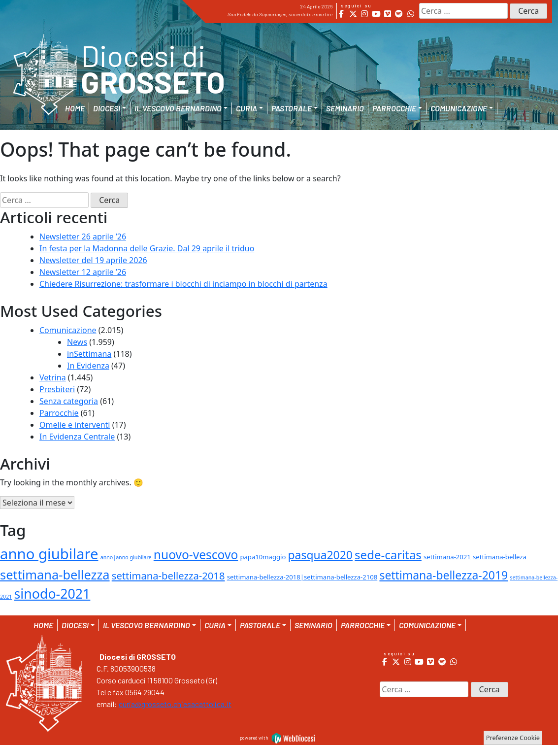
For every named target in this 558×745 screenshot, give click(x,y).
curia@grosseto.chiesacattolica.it (175, 704)
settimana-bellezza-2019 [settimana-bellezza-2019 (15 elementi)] (443, 575)
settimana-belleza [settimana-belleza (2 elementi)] (499, 556)
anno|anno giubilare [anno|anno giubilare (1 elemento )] (126, 557)
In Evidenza (88, 365)
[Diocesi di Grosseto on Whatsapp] (410, 14)
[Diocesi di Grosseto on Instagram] (364, 14)
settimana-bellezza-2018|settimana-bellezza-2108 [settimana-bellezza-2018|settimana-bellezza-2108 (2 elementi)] (302, 577)
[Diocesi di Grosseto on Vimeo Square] (387, 14)
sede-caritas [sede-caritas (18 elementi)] (388, 554)
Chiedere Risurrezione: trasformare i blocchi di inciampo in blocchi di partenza (183, 283)
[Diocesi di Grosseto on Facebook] (341, 14)
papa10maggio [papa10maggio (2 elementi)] (263, 556)
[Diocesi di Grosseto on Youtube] (376, 14)
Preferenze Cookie (513, 737)
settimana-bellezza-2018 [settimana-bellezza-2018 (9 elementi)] (168, 575)
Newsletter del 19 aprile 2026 (93, 260)
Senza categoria (68, 401)
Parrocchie (59, 412)
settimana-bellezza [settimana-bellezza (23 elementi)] (55, 574)
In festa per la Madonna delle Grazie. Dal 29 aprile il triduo (146, 248)
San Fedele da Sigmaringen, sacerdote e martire (280, 14)
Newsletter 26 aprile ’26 (82, 236)
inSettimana (89, 353)
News (77, 342)
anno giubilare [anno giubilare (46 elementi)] (49, 554)
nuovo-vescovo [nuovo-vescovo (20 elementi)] (196, 554)
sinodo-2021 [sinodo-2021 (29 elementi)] (52, 593)
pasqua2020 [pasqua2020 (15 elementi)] (320, 555)
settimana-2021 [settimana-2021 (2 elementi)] (447, 556)
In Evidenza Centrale (77, 436)
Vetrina (52, 377)
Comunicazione (68, 330)
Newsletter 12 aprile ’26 (82, 272)
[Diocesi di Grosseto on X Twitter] (353, 14)
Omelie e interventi (74, 424)
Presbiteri (57, 389)
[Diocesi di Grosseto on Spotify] (399, 14)
